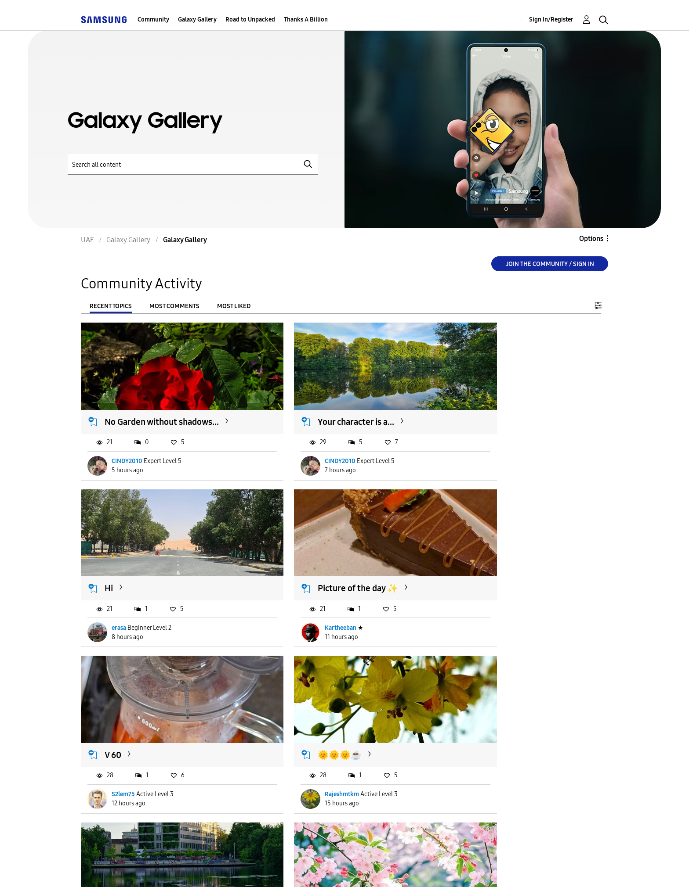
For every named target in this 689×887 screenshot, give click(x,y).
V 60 (292, 559)
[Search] (193, 164)
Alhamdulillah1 (311, 761)
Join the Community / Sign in (550, 264)
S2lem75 (303, 598)
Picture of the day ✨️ (145, 559)
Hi (468, 407)
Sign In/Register (551, 19)
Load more (107, 815)
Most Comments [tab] (174, 306)
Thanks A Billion (306, 19)
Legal (335, 868)
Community (153, 19)
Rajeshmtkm (488, 598)
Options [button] (591, 238)
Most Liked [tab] (233, 306)
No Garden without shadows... (162, 407)
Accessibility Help (123, 868)
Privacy (288, 868)
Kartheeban (128, 598)
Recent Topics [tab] (111, 306)
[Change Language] (395, 868)
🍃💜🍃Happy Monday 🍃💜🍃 (520, 716)
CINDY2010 (127, 446)
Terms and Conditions (215, 868)
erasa (478, 446)
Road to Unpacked (250, 19)
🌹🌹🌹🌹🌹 (311, 711)
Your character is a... (322, 407)
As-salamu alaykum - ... (149, 711)
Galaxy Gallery (197, 19)
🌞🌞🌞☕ (486, 559)
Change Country (449, 868)
